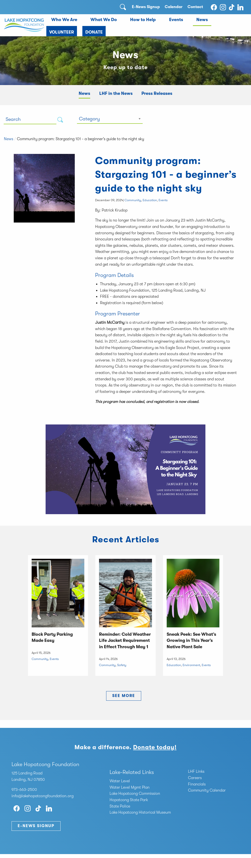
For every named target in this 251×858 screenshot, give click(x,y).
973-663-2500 (24, 789)
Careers (195, 778)
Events (176, 19)
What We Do (103, 19)
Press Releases (156, 93)
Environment (191, 665)
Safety (121, 665)
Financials (197, 784)
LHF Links (196, 771)
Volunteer (61, 32)
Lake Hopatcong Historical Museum (140, 812)
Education (150, 200)
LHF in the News (116, 93)
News (202, 19)
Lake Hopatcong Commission (135, 793)
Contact (195, 7)
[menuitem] (64, 20)
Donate (94, 32)
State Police (120, 806)
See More (123, 696)
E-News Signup (146, 7)
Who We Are (64, 19)
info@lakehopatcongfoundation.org (43, 796)
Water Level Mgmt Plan (130, 787)
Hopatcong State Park (129, 800)
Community (133, 200)
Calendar (174, 7)
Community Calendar (207, 790)
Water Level (120, 781)
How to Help (143, 19)
